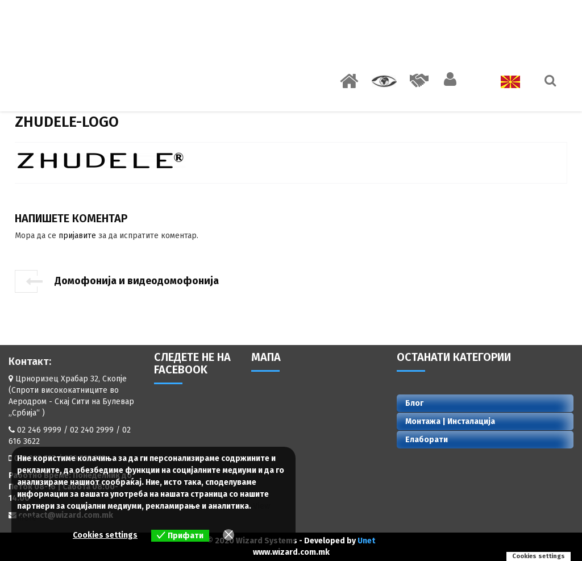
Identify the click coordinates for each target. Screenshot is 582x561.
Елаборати (426, 439)
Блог (414, 403)
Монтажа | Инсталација (450, 421)
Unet (366, 541)
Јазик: (500, 82)
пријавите (77, 235)
